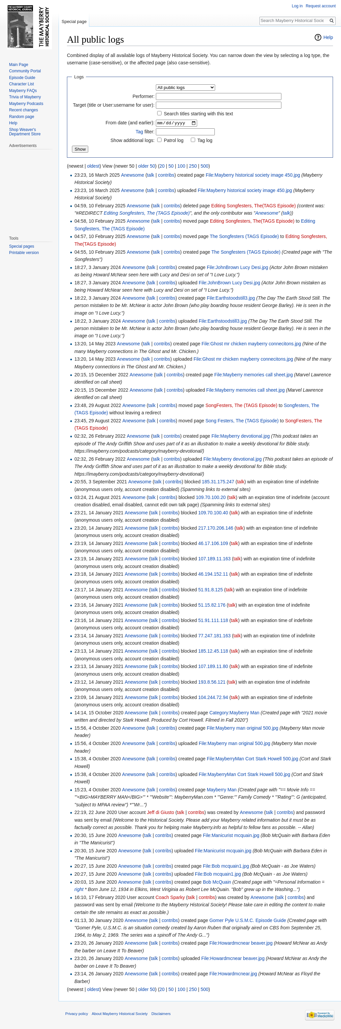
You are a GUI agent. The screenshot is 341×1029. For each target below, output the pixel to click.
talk (150, 175)
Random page (21, 116)
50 (171, 166)
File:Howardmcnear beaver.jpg (241, 943)
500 (204, 166)
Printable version (24, 252)
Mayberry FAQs (23, 90)
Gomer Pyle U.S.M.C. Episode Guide (247, 920)
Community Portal (25, 71)
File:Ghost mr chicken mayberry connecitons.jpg (251, 344)
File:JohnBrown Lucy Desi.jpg (237, 267)
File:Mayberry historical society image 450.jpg (253, 175)
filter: (145, 132)
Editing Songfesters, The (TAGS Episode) (147, 213)
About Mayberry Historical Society (120, 1014)
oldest (93, 166)
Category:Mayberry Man (234, 713)
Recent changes (23, 110)
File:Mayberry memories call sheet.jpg (253, 374)
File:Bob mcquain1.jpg (226, 866)
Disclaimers (161, 1014)
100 (181, 166)
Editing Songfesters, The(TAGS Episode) (253, 206)
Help (328, 37)
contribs (166, 175)
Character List (21, 84)
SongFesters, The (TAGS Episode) (241, 405)
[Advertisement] (29, 189)
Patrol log (173, 140)
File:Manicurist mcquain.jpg (231, 835)
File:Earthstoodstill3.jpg (231, 298)
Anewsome (266, 213)
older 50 (146, 166)
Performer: (144, 96)
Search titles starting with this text (198, 113)
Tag (139, 132)
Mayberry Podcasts (26, 103)
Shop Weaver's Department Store (25, 132)
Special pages (21, 246)
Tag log (204, 140)
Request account (321, 6)
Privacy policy (76, 1014)
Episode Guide (22, 77)
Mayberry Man (221, 790)
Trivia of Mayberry (25, 97)
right (78, 889)
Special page (74, 21)
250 (193, 166)
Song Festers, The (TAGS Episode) (242, 421)
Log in (297, 6)
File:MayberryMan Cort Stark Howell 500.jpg (252, 759)
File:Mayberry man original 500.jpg (242, 728)
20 (162, 166)
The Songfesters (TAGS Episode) (244, 236)
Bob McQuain (217, 882)
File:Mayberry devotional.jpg (240, 436)
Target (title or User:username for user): (114, 105)
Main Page (18, 64)
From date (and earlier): (130, 123)
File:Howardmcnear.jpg (233, 974)
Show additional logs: (133, 140)
